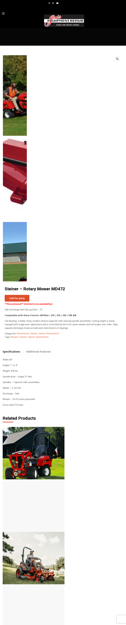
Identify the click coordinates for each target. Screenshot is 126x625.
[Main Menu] (3, 13)
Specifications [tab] (11, 344)
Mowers (15, 329)
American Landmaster (18, 560)
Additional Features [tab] (38, 344)
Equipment (12, 563)
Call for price (17, 298)
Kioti (9, 553)
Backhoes (72, 563)
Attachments (23, 326)
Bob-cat (11, 556)
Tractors (72, 549)
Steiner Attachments (49, 326)
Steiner (34, 326)
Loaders (72, 560)
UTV (70, 567)
